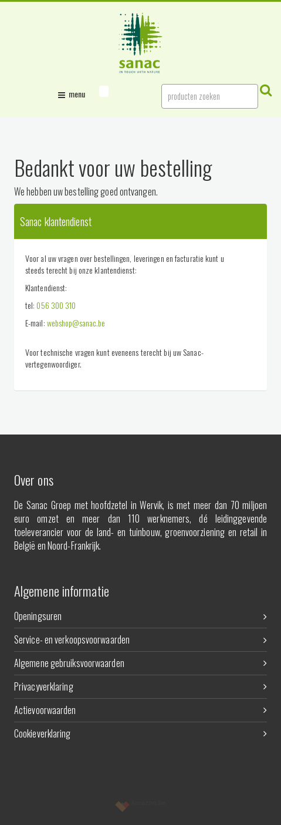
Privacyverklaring (140, 686)
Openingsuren (140, 616)
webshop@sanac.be (76, 322)
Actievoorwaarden (140, 710)
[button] (104, 91)
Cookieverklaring (140, 733)
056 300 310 (56, 305)
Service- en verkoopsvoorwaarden (140, 639)
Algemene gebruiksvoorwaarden (140, 663)
